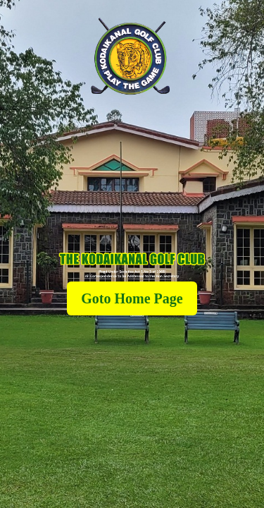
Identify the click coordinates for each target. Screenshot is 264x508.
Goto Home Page (131, 298)
